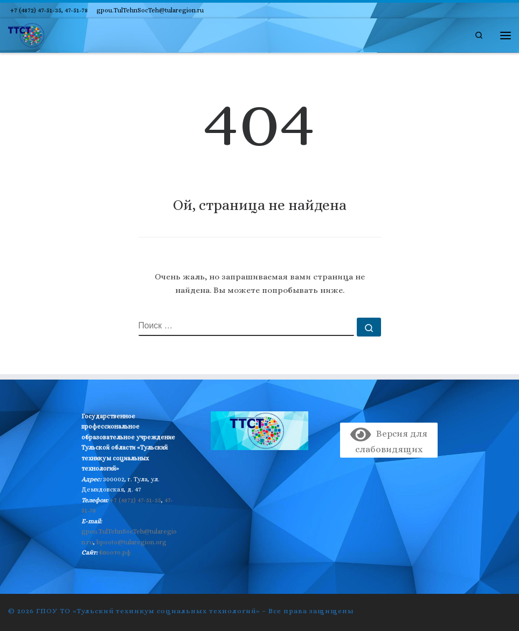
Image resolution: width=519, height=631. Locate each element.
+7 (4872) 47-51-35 (135, 500)
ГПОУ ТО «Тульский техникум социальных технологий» (148, 611)
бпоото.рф (115, 552)
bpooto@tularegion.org (131, 542)
